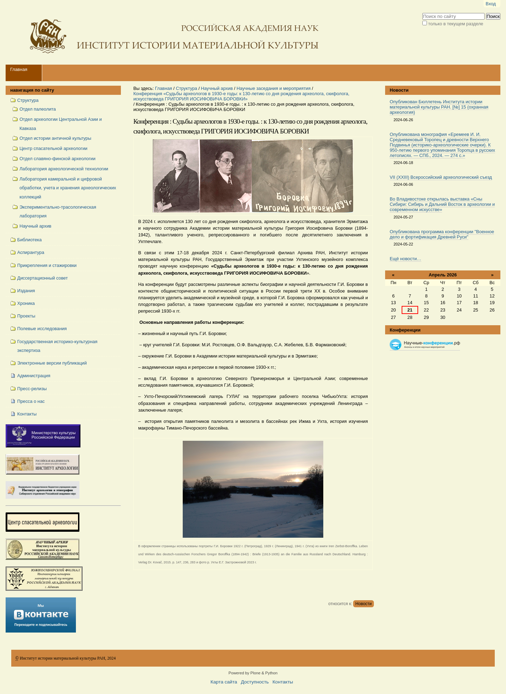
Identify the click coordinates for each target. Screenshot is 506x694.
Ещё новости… (405, 258)
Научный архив (217, 88)
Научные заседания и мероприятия (273, 88)
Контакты (282, 682)
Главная (18, 69)
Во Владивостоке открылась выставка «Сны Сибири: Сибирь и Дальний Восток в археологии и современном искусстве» (442, 204)
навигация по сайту (32, 90)
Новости (363, 603)
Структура (186, 88)
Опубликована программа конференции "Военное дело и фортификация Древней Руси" (442, 234)
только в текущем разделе (456, 23)
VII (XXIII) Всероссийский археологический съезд (441, 177)
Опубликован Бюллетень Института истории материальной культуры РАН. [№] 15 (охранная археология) (439, 107)
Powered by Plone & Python (252, 673)
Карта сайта (223, 682)
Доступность (254, 682)
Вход (491, 3)
